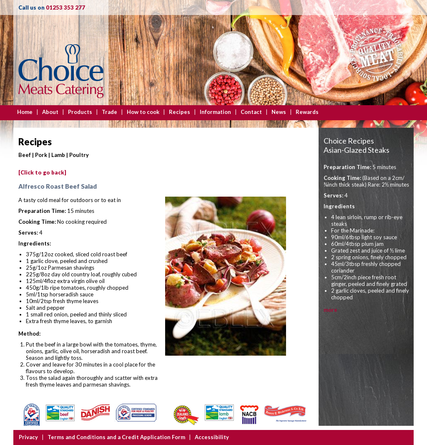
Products (80, 112)
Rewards (307, 112)
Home (25, 112)
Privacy (28, 437)
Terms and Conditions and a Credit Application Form (116, 437)
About (50, 112)
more (330, 309)
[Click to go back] (42, 172)
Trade (109, 112)
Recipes (179, 112)
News (278, 112)
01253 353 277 (65, 7)
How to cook (143, 112)
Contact (251, 112)
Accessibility (212, 437)
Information (215, 112)
